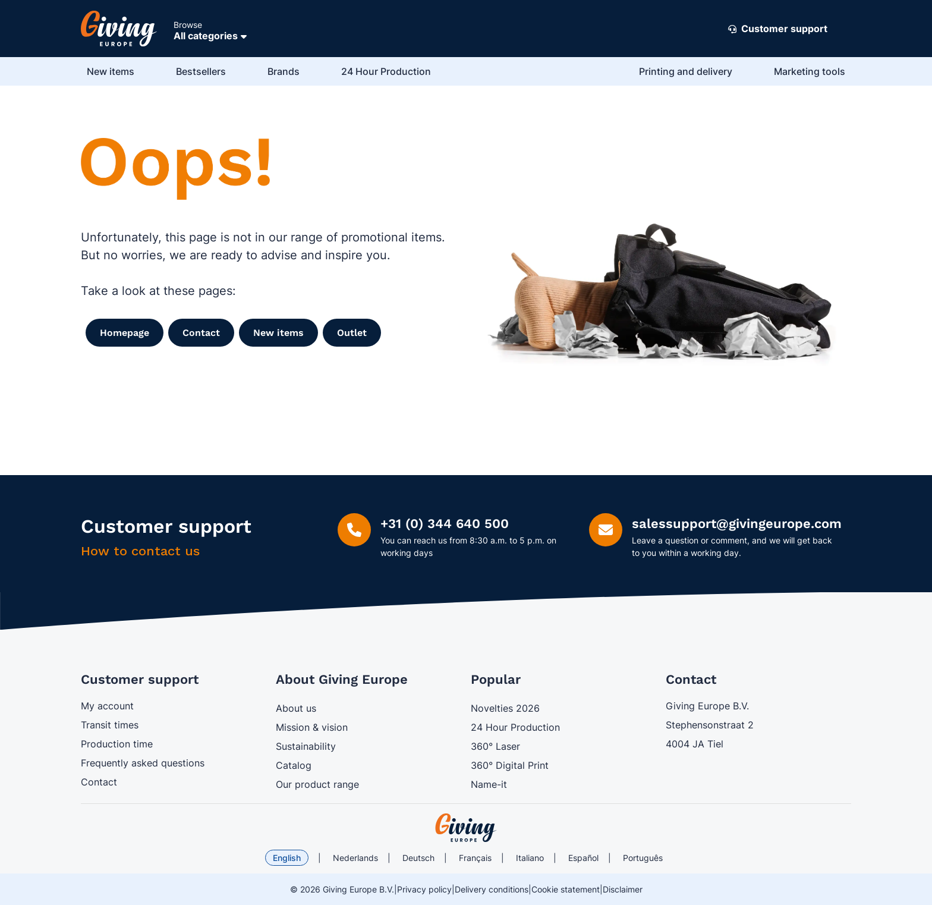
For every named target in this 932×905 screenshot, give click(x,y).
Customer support (777, 29)
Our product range (317, 784)
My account (107, 706)
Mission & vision (312, 727)
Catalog (293, 765)
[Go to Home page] (119, 28)
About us (296, 708)
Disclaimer (623, 889)
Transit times (109, 725)
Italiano (530, 858)
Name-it (489, 784)
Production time (117, 744)
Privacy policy (424, 889)
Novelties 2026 (505, 708)
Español (583, 858)
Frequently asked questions (142, 763)
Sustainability (306, 746)
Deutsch (418, 858)
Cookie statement (565, 889)
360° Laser (495, 746)
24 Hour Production (515, 727)
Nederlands (355, 858)
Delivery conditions (491, 889)
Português (643, 858)
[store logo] (466, 827)
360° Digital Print (510, 765)
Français (475, 858)
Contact (99, 782)
